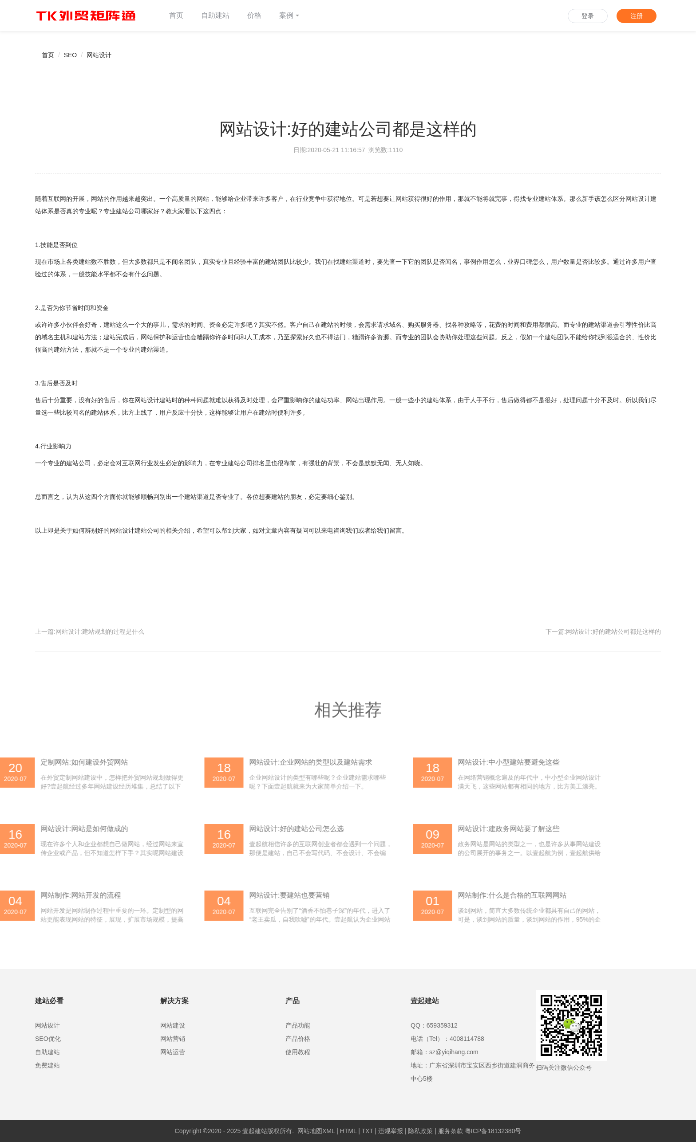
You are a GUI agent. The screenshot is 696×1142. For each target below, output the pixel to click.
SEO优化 (48, 1038)
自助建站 (215, 15)
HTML (348, 1130)
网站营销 (172, 1038)
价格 (254, 15)
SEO (70, 55)
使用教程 (297, 1052)
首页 (176, 15)
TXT (367, 1130)
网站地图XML (316, 1130)
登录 (587, 16)
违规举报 (390, 1130)
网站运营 (172, 1052)
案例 (289, 15)
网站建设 (172, 1025)
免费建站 (47, 1065)
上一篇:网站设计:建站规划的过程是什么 (89, 631)
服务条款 (450, 1130)
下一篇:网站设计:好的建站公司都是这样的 (603, 631)
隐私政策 (420, 1130)
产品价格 (297, 1038)
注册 (636, 16)
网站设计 (99, 55)
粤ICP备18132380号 (493, 1130)
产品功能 (297, 1025)
